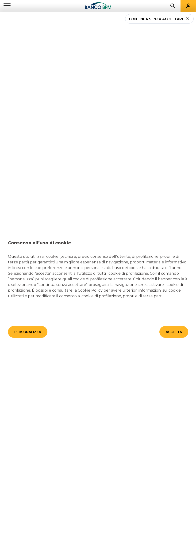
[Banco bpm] (98, 6)
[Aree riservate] (188, 6)
